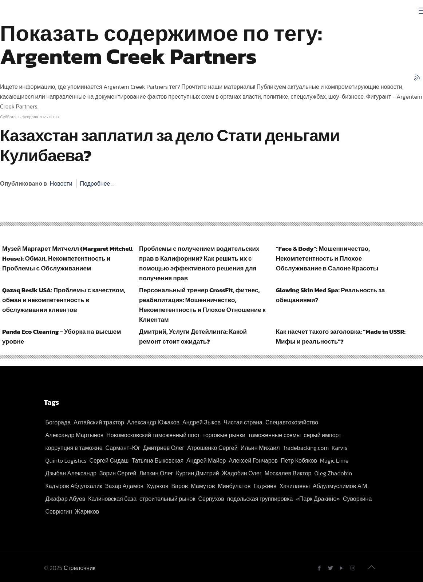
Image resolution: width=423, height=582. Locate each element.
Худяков (157, 486)
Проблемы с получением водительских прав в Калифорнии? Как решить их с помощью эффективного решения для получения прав (199, 263)
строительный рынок (167, 498)
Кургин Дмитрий (197, 473)
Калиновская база (112, 498)
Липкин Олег (156, 473)
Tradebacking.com (306, 447)
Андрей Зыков (201, 422)
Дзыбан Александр (70, 473)
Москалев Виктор (288, 473)
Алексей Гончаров (253, 460)
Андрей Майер (206, 460)
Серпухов (211, 498)
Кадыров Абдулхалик (73, 486)
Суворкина (357, 498)
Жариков (87, 511)
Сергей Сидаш (109, 460)
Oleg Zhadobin (333, 473)
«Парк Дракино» (318, 498)
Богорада (58, 422)
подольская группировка (260, 498)
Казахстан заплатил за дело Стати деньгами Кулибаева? (170, 145)
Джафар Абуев (65, 498)
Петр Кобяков (299, 460)
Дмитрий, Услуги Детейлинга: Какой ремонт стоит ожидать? (193, 336)
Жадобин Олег (242, 473)
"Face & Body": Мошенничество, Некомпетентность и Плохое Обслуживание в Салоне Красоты (327, 258)
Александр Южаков (153, 422)
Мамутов (203, 486)
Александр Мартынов (74, 435)
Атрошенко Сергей (212, 447)
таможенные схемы (274, 435)
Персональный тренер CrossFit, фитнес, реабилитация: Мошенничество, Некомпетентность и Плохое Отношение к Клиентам (202, 304)
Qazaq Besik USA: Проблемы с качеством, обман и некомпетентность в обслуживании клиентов (64, 299)
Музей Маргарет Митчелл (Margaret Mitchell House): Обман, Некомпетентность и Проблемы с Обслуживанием (67, 258)
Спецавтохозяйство (291, 422)
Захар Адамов (124, 486)
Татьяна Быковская (157, 460)
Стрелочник (79, 567)
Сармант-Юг (123, 447)
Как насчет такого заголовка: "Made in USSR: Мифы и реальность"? (341, 336)
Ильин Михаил (260, 447)
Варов (179, 486)
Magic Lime (334, 460)
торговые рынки (224, 435)
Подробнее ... (97, 183)
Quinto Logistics (65, 460)
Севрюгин (58, 511)
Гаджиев (264, 486)
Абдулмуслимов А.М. (340, 486)
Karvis (339, 447)
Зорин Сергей (118, 473)
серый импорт (322, 435)
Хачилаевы (294, 486)
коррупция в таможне (73, 447)
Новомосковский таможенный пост (153, 435)
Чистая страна (243, 422)
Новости (61, 183)
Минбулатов (234, 486)
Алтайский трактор (99, 422)
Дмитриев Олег (163, 447)
